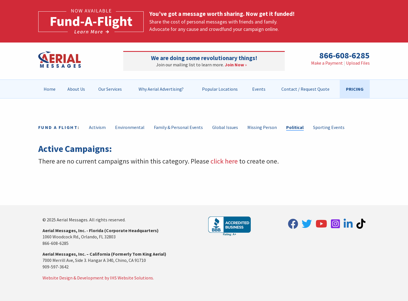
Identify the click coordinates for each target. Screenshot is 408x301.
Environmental (129, 127)
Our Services (110, 89)
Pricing (355, 89)
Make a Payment (327, 63)
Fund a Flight (58, 127)
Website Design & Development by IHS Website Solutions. (98, 278)
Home (50, 89)
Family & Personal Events (178, 127)
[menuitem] (49, 89)
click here (224, 161)
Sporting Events (329, 127)
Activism (97, 127)
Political (295, 127)
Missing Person (262, 127)
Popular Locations (220, 89)
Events (258, 89)
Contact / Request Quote (305, 89)
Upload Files (358, 63)
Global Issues (225, 127)
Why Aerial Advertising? (161, 89)
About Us (76, 89)
